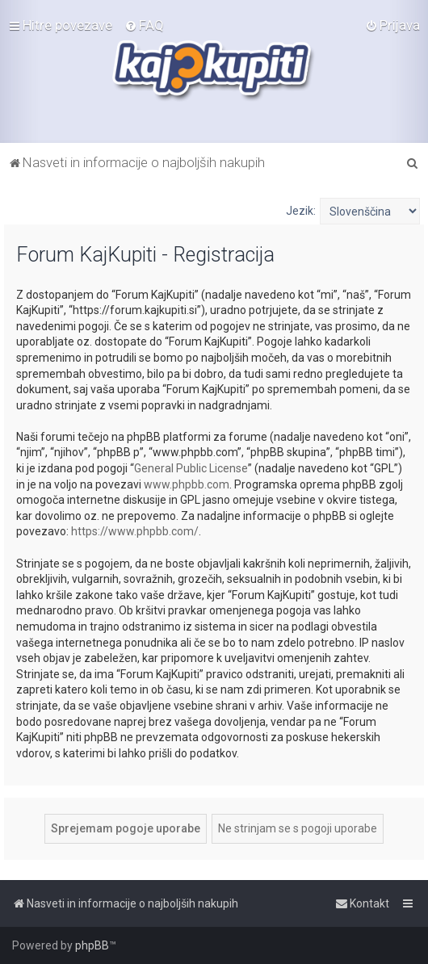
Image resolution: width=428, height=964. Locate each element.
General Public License (191, 468)
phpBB (92, 945)
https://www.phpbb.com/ (135, 531)
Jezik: (301, 210)
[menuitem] (144, 25)
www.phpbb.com (186, 484)
